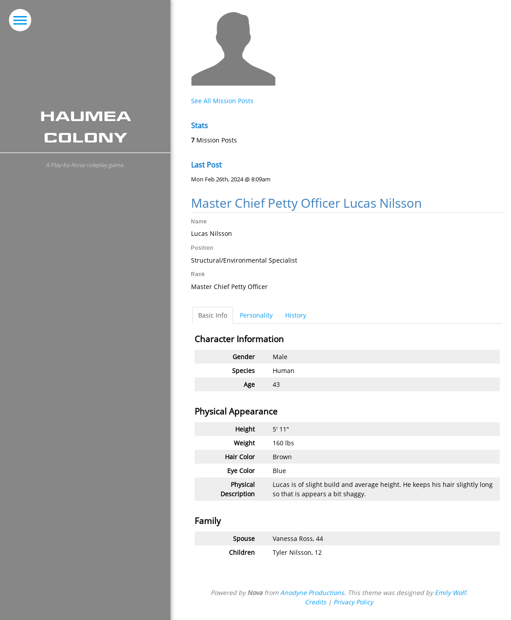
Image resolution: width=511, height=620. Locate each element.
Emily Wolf (450, 592)
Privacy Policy (353, 602)
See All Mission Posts (222, 100)
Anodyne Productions (312, 592)
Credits (315, 602)
